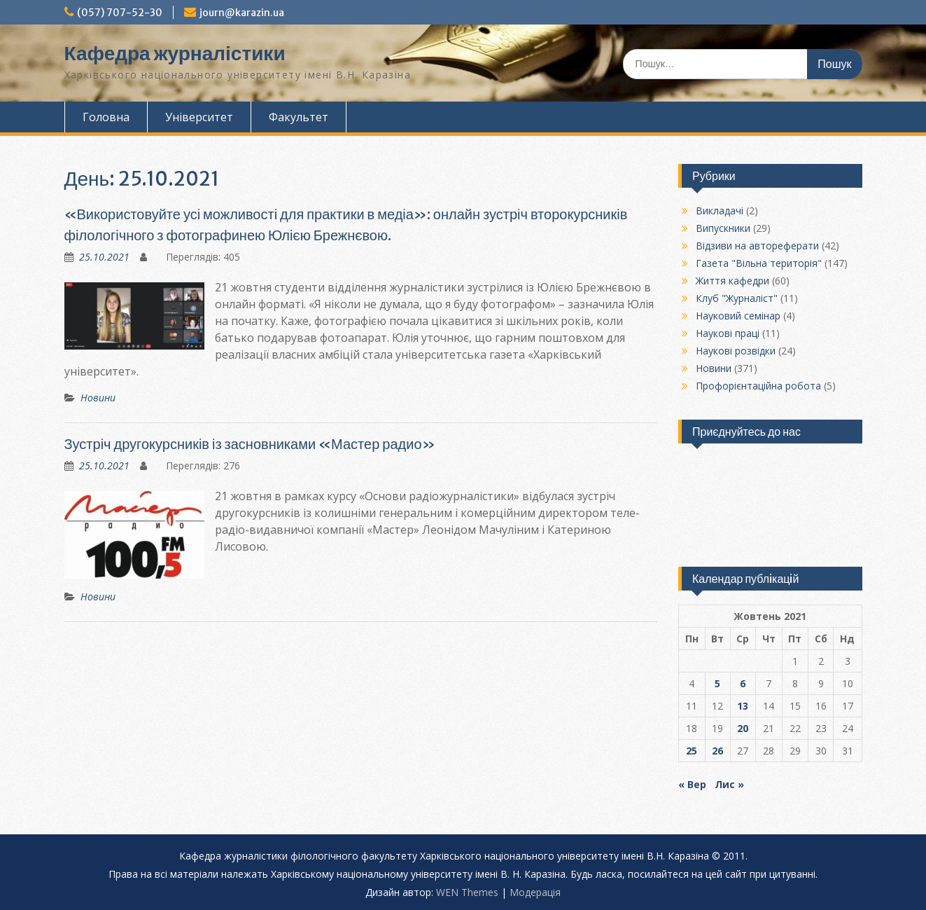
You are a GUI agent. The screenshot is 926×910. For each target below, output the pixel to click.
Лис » (729, 784)
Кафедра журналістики (175, 53)
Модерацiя (535, 892)
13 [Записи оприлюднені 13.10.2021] (742, 705)
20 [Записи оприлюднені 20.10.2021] (742, 728)
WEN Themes (467, 892)
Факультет (298, 117)
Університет (199, 117)
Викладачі (719, 210)
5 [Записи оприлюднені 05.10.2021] (717, 683)
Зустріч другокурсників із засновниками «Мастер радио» (249, 444)
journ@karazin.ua (241, 12)
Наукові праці (727, 333)
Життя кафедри (732, 280)
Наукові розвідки (736, 350)
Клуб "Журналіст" (737, 298)
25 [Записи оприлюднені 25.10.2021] (691, 750)
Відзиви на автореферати (757, 245)
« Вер (692, 784)
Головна (106, 117)
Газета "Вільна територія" (759, 263)
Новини (97, 397)
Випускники (723, 228)
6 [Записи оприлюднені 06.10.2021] (742, 683)
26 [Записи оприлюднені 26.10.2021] (717, 750)
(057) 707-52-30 (119, 12)
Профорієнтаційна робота (758, 385)
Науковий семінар (738, 315)
